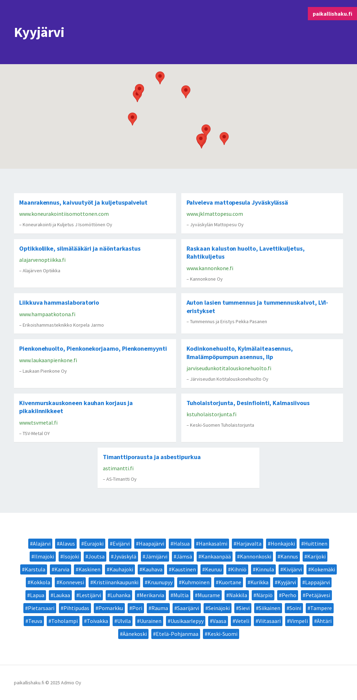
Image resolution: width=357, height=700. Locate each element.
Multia (181, 595)
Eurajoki (94, 543)
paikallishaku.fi (332, 13)
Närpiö (264, 595)
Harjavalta (248, 543)
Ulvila (124, 620)
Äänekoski (135, 633)
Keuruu (213, 569)
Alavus (67, 543)
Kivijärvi (292, 569)
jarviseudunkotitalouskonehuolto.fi (229, 368)
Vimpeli (299, 620)
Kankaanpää (216, 556)
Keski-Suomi (222, 633)
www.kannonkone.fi (210, 268)
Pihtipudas (76, 607)
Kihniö (238, 569)
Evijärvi (121, 543)
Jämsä (184, 556)
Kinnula (265, 569)
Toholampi (64, 620)
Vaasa (219, 620)
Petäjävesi (317, 595)
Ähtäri (324, 620)
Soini (295, 607)
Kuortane (230, 582)
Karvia (61, 569)
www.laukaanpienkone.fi (48, 360)
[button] (160, 77)
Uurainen (150, 620)
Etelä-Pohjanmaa (177, 633)
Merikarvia (151, 595)
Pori (137, 607)
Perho (289, 595)
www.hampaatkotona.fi (47, 314)
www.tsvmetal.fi (38, 422)
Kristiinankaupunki (115, 582)
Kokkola (40, 582)
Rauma (159, 607)
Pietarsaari (41, 607)
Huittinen (315, 543)
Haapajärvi (151, 543)
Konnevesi (71, 582)
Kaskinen (89, 569)
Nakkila (238, 595)
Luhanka (120, 595)
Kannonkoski (255, 556)
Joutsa (96, 556)
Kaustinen (184, 569)
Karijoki (316, 556)
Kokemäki (323, 569)
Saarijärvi (188, 607)
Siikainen (269, 607)
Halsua (181, 543)
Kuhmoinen (196, 582)
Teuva (35, 620)
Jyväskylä (125, 556)
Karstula (35, 569)
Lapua (37, 595)
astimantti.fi (118, 468)
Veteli (242, 620)
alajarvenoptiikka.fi (42, 259)
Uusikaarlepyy (187, 620)
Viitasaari (269, 620)
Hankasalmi (213, 543)
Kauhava (152, 569)
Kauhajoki (121, 569)
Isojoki (71, 556)
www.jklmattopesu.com (215, 213)
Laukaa (61, 595)
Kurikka (259, 582)
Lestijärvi (90, 595)
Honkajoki (283, 543)
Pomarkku (110, 607)
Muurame (209, 595)
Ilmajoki (44, 556)
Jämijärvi (156, 556)
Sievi (244, 607)
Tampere (321, 607)
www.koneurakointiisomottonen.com (64, 213)
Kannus (289, 556)
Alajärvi (42, 543)
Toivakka (97, 620)
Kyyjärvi (287, 582)
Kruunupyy (160, 582)
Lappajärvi (317, 582)
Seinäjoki (219, 607)
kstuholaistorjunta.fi (211, 414)
